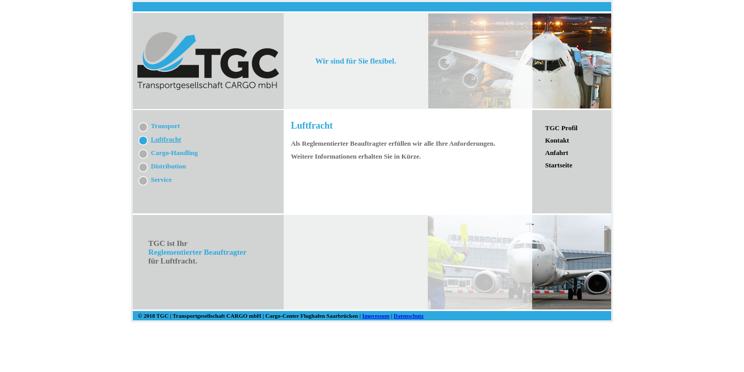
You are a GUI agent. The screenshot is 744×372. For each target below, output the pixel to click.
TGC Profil (561, 128)
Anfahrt (556, 153)
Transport (165, 126)
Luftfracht (166, 139)
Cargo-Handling (174, 153)
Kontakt (557, 140)
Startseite (558, 165)
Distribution (168, 166)
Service (161, 179)
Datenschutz (409, 316)
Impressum (376, 316)
